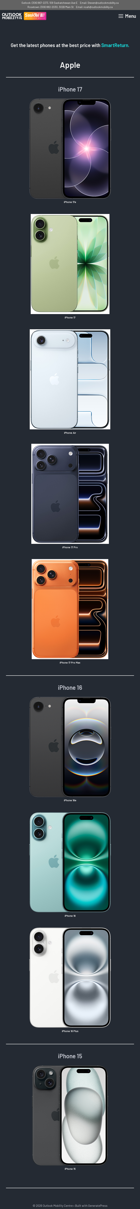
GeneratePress (97, 1205)
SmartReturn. (115, 45)
